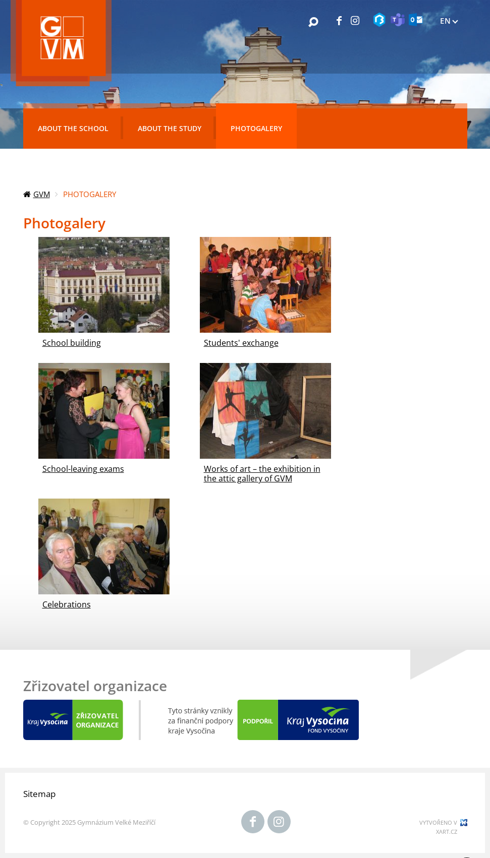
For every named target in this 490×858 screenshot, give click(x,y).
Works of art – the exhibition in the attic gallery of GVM (262, 473)
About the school (73, 128)
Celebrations (66, 604)
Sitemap (39, 794)
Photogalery (256, 128)
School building (71, 342)
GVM (41, 194)
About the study (169, 128)
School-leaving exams (83, 468)
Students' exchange (241, 342)
